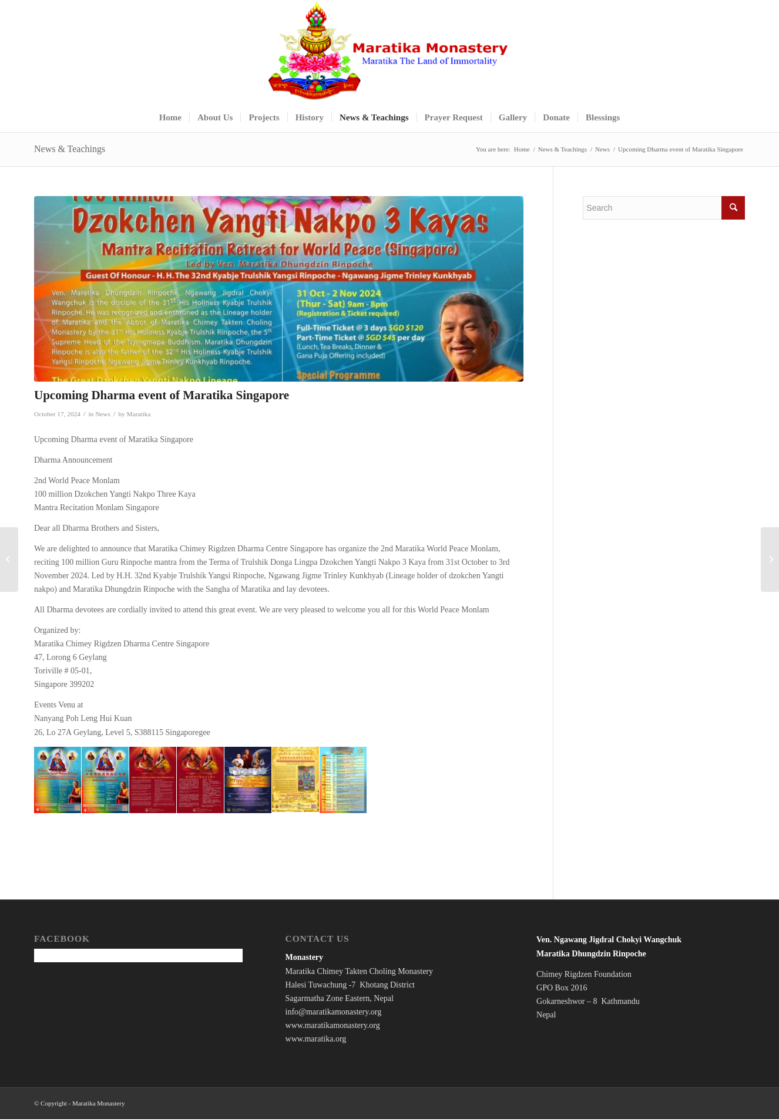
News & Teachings (69, 149)
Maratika (139, 413)
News (102, 413)
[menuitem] (170, 117)
